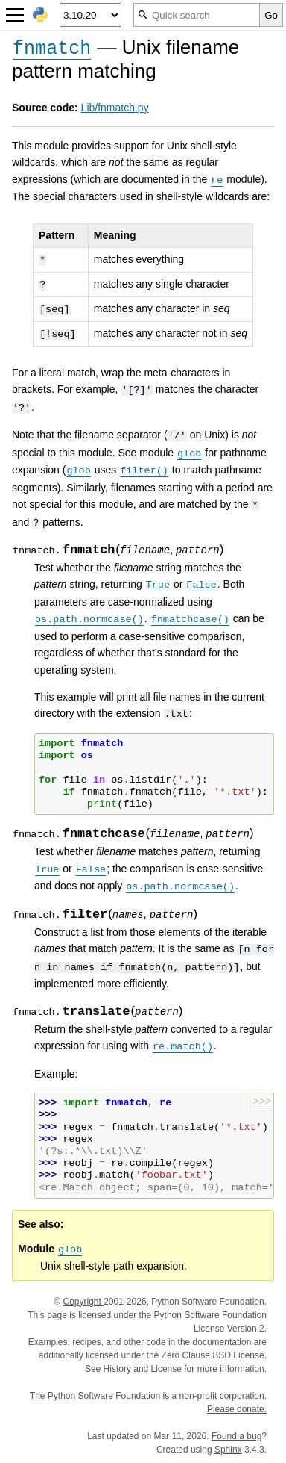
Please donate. (237, 1409)
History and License (143, 1369)
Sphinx (228, 1449)
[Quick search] (196, 15)
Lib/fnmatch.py (115, 108)
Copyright (83, 1301)
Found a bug (236, 1436)
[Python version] (90, 15)
